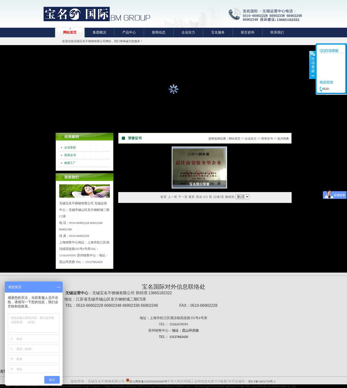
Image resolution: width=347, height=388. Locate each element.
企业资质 (70, 147)
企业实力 (188, 32)
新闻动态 (158, 32)
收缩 (312, 65)
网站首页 (70, 32)
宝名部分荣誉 (199, 184)
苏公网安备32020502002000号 (148, 381)
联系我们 (277, 32)
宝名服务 (218, 32)
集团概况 (99, 32)
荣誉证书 (70, 155)
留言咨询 (247, 32)
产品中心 (129, 32)
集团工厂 (70, 163)
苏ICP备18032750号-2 (261, 381)
